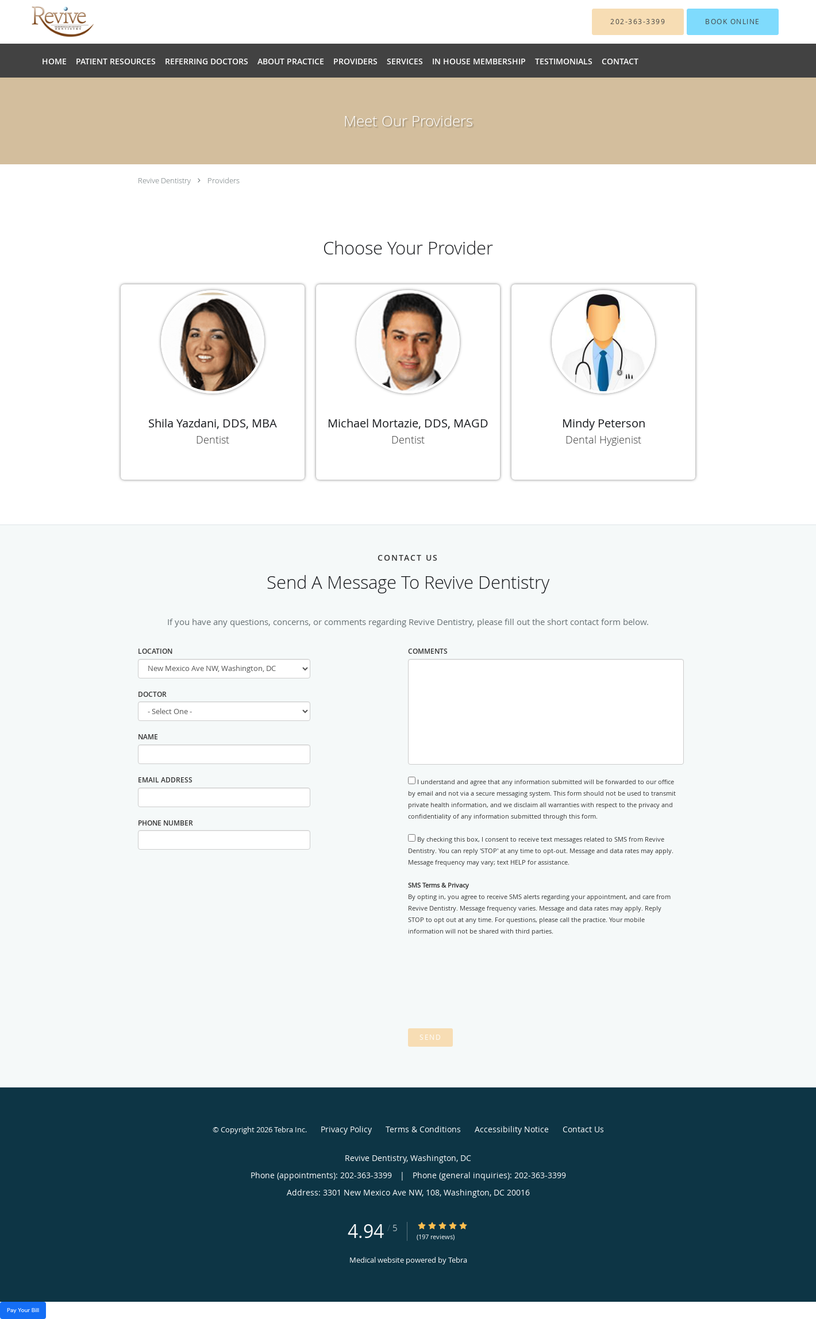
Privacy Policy (346, 1129)
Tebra (457, 1260)
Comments (428, 651)
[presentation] (495, 982)
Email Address (165, 780)
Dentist (212, 439)
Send (430, 1037)
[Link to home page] (46, 22)
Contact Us (583, 1129)
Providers (223, 180)
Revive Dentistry (164, 180)
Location (155, 651)
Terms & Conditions (423, 1129)
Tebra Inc (289, 1129)
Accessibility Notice (512, 1129)
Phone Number (165, 823)
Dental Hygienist (603, 439)
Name (148, 737)
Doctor (152, 694)
